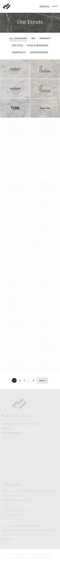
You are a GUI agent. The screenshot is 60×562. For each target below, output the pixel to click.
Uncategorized (39, 52)
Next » (42, 380)
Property (45, 38)
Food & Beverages (37, 45)
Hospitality (19, 52)
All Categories (18, 38)
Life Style (17, 45)
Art (33, 38)
